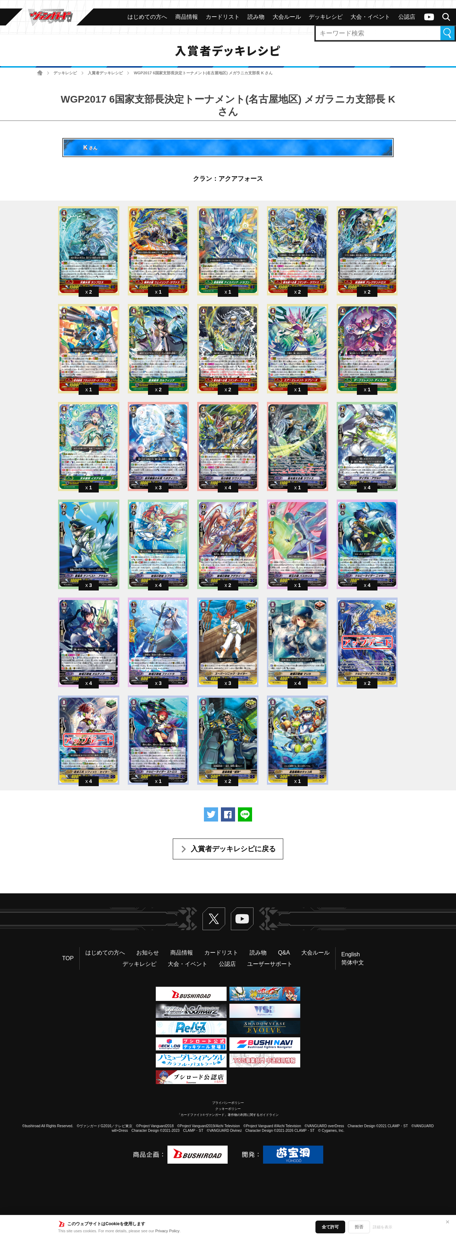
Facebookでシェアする (228, 814)
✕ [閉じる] (447, 1222)
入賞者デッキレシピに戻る (233, 849)
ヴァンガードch (429, 17)
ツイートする (211, 814)
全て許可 (330, 1226)
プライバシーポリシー (228, 1103)
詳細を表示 (382, 1227)
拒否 (359, 1226)
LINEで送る (245, 814)
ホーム (40, 73)
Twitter (214, 918)
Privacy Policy (167, 1231)
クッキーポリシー (228, 1109)
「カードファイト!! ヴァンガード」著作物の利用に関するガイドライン (228, 1115)
